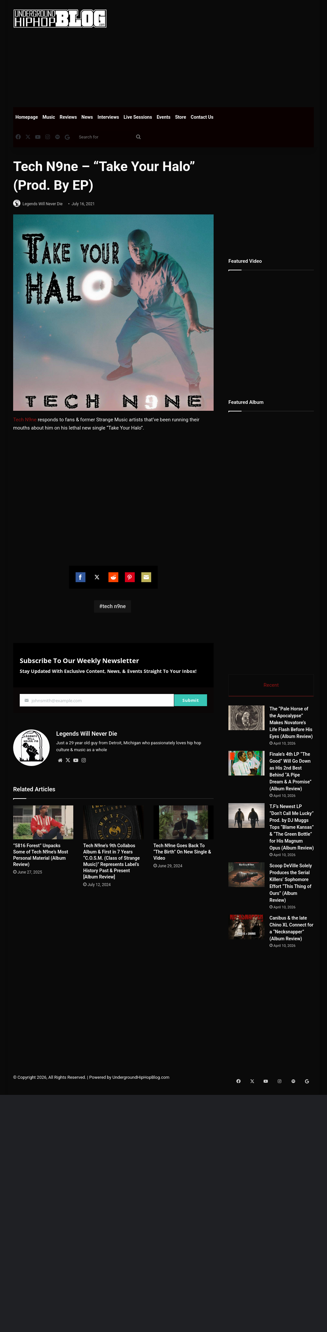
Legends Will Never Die (45, 204)
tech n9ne (114, 607)
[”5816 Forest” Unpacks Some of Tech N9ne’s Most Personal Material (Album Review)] (43, 820)
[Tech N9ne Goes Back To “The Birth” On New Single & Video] (183, 820)
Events (164, 117)
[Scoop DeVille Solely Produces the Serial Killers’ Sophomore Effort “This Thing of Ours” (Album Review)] (246, 875)
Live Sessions (138, 117)
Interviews (108, 117)
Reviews (68, 117)
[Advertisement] (222, 53)
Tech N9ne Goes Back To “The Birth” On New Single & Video (182, 850)
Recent (271, 685)
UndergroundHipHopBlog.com (141, 1078)
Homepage (26, 117)
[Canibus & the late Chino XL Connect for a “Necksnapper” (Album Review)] (246, 928)
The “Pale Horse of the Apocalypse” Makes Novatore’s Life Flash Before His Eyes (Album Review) (291, 723)
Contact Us (202, 117)
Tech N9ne (24, 420)
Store (180, 117)
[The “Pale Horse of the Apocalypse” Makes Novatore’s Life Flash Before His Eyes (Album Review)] (246, 718)
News (87, 117)
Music (48, 117)
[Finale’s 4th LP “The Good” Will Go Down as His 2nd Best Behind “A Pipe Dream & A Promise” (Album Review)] (246, 764)
